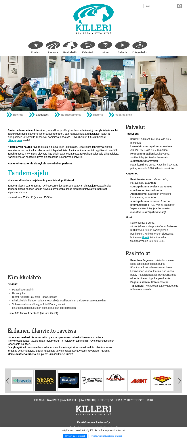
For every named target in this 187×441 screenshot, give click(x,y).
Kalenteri (87, 52)
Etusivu (35, 52)
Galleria (122, 52)
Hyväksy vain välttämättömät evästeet (106, 436)
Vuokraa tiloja (123, 114)
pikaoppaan (15, 140)
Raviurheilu (70, 52)
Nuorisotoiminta (71, 114)
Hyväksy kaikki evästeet (75, 436)
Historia (98, 114)
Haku (149, 400)
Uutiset (105, 52)
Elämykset (42, 114)
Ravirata (53, 52)
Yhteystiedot (139, 52)
